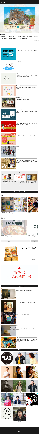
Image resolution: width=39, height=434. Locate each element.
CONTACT (15, 429)
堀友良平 (19, 358)
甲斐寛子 (32, 358)
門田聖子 (19, 414)
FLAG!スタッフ (7, 358)
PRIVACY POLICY (24, 429)
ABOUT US (5, 429)
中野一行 (7, 386)
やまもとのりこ (7, 400)
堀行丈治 (7, 372)
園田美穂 (32, 372)
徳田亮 (32, 386)
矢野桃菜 (7, 413)
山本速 (19, 400)
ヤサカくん (32, 400)
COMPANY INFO (33, 429)
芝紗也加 (19, 386)
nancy (19, 372)
